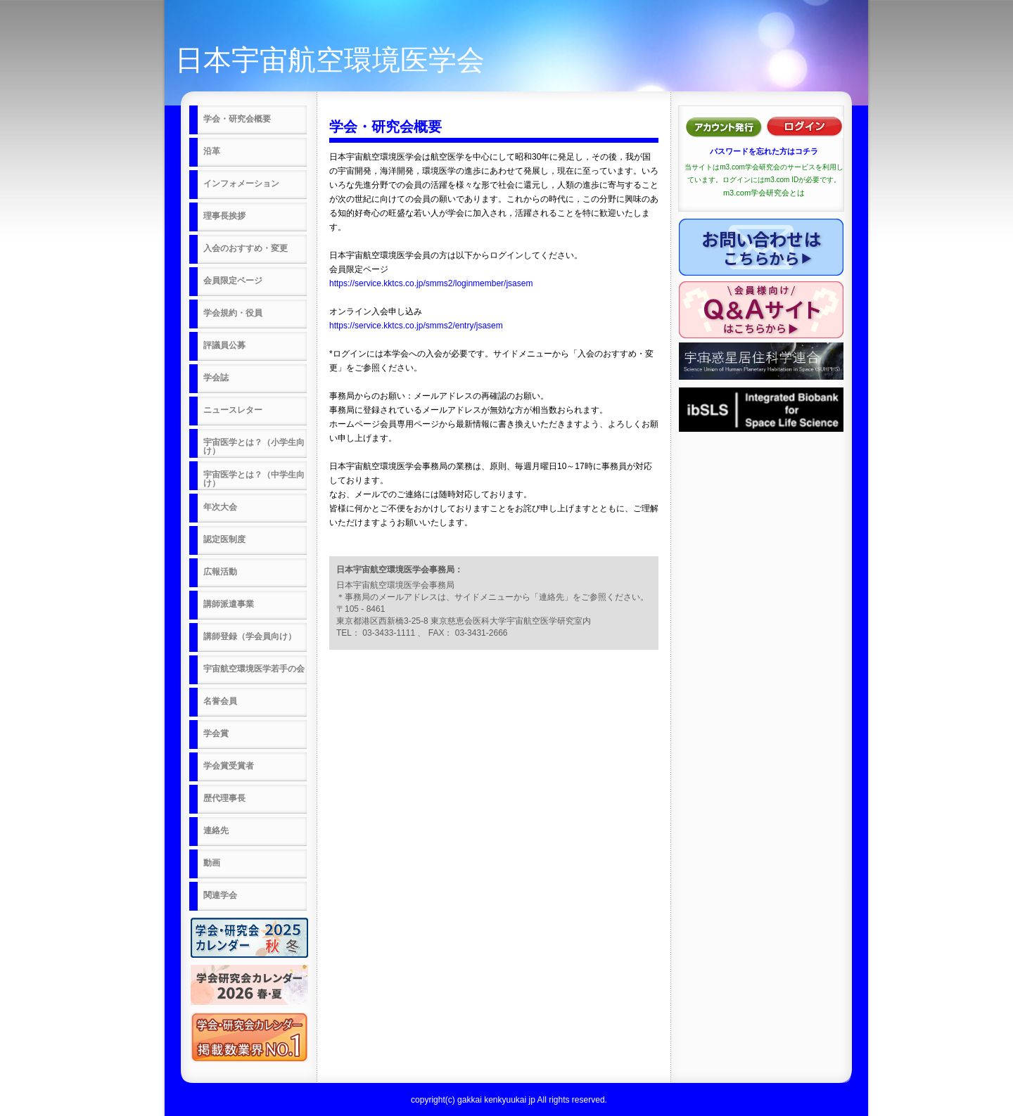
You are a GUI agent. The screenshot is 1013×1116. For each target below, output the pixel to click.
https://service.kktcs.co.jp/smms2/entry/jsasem (416, 326)
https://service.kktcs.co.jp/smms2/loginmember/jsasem (431, 283)
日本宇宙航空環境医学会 (330, 59)
